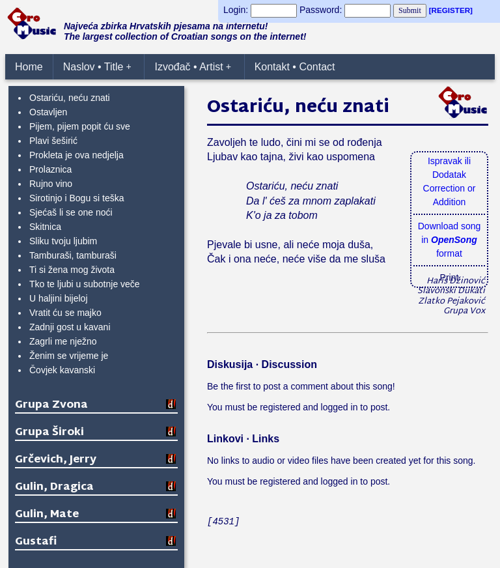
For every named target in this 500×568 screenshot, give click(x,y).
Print (449, 277)
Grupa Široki (49, 432)
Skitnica (45, 226)
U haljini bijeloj (58, 298)
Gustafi (36, 542)
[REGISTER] (451, 10)
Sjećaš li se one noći (71, 212)
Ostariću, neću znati (69, 97)
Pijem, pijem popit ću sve (79, 126)
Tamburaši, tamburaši (73, 255)
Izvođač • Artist (192, 67)
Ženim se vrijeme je (68, 355)
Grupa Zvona (51, 405)
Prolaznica (50, 169)
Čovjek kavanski (62, 370)
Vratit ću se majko (65, 312)
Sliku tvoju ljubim (63, 241)
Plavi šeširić (53, 140)
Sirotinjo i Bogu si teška (76, 198)
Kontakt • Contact (295, 66)
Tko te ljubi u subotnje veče (84, 284)
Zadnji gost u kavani (70, 327)
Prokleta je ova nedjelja (76, 155)
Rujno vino (50, 183)
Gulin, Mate (47, 514)
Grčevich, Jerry (55, 460)
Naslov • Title (97, 67)
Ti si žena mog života (72, 269)
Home (29, 66)
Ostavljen (48, 112)
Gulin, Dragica (54, 487)
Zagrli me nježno (63, 341)
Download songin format (449, 240)
